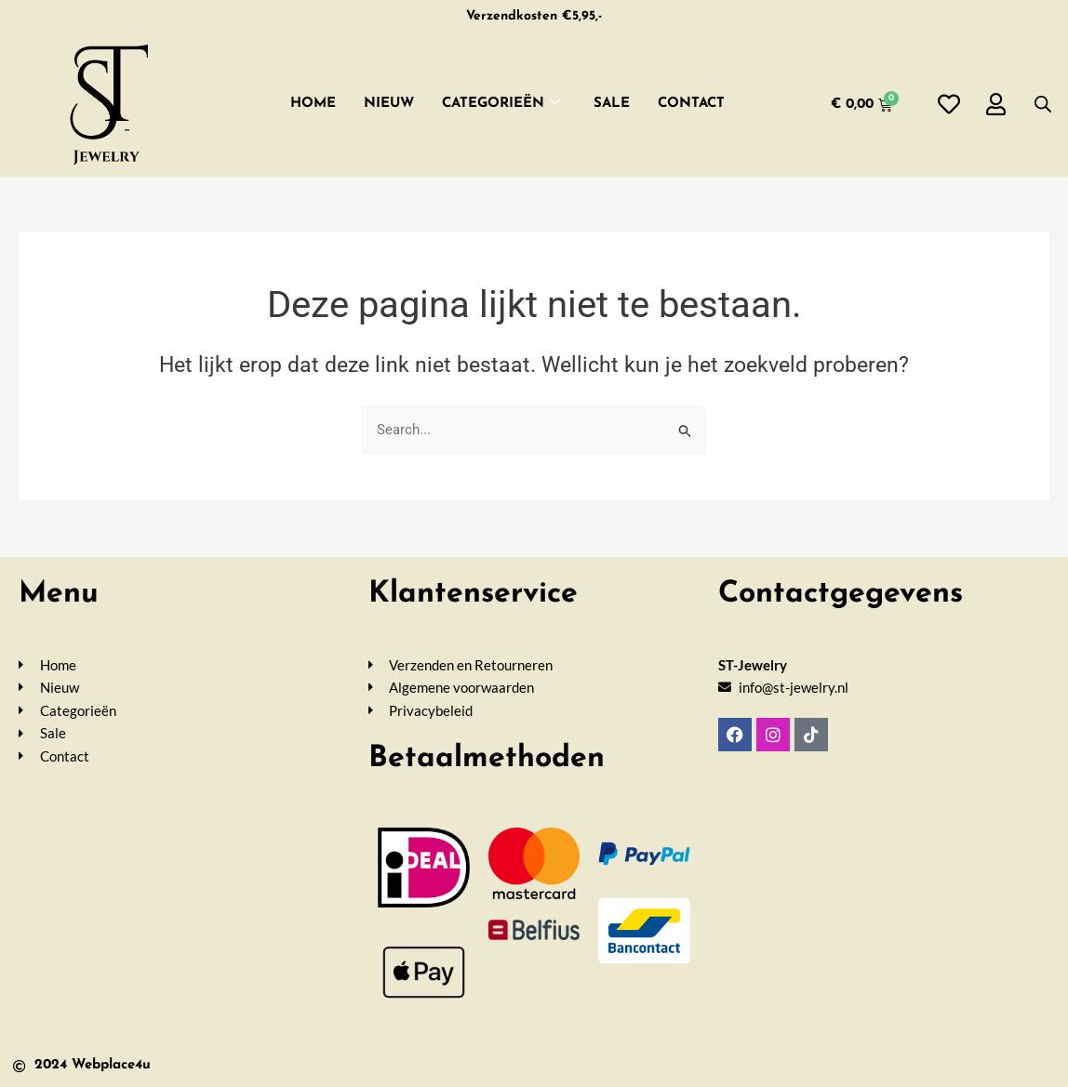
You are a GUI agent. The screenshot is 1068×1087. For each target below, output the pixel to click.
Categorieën (501, 104)
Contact (691, 104)
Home (313, 104)
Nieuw (389, 104)
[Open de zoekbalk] (1043, 104)
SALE (612, 104)
